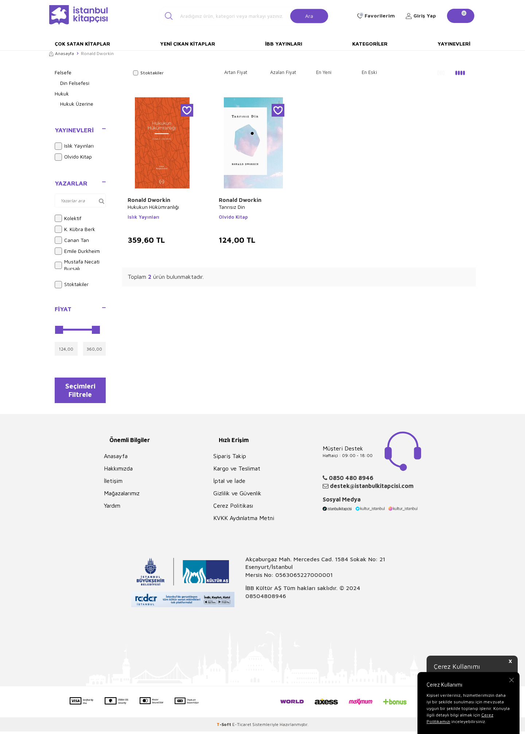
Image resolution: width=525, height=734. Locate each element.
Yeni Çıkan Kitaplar (187, 43)
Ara (309, 15)
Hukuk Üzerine (76, 104)
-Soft (224, 727)
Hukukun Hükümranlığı (153, 207)
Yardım (112, 508)
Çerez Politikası (233, 508)
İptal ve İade (229, 483)
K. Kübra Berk (75, 229)
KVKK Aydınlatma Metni (243, 521)
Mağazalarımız (122, 496)
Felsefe (63, 72)
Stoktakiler (72, 284)
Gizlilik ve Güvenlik (237, 496)
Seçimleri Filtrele (80, 391)
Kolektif (68, 218)
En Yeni (323, 72)
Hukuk (62, 93)
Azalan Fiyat (283, 72)
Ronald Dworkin (149, 200)
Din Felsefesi (74, 83)
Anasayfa (61, 53)
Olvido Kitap (73, 157)
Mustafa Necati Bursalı (77, 265)
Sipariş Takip (229, 459)
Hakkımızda (118, 471)
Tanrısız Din (232, 207)
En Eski (369, 72)
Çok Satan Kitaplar (82, 43)
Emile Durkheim (77, 251)
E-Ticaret (241, 727)
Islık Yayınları (74, 146)
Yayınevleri (454, 43)
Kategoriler (370, 43)
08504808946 (265, 598)
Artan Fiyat (235, 72)
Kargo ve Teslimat (236, 471)
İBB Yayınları (283, 43)
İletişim (113, 483)
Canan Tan (72, 240)
